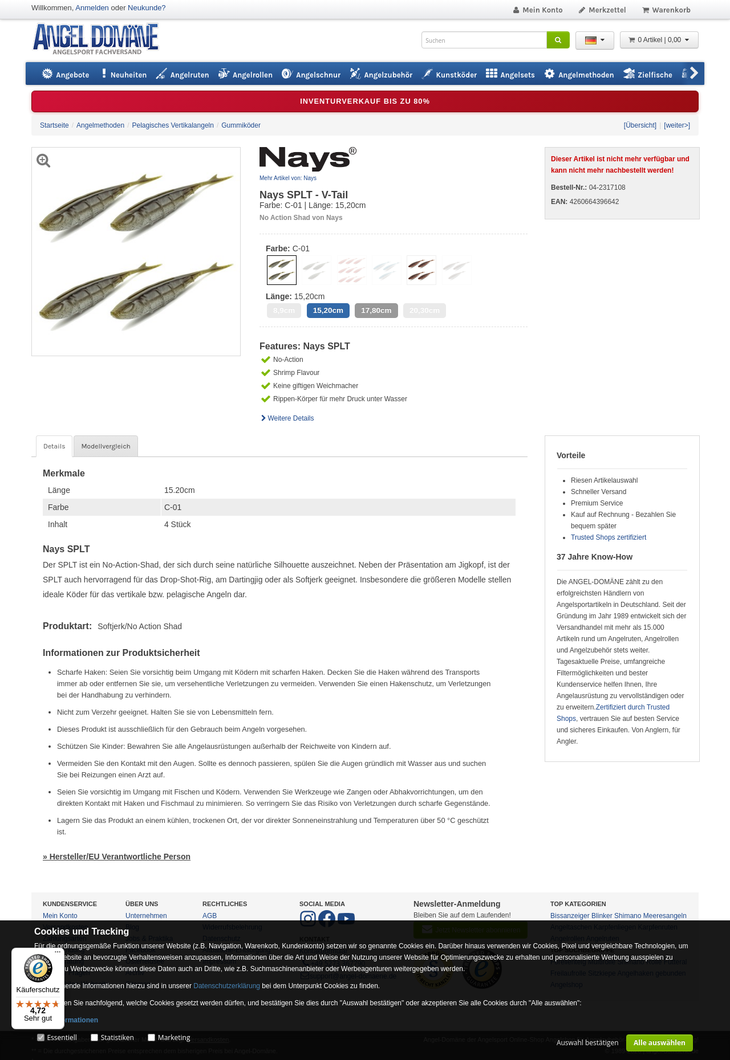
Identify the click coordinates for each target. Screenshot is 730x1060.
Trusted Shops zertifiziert (608, 537)
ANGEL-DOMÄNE (101, 39)
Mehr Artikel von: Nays (288, 178)
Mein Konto (537, 10)
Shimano (627, 916)
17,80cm (376, 310)
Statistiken (117, 1037)
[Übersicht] (640, 125)
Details (54, 446)
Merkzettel (602, 10)
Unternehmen (146, 916)
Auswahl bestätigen (588, 1042)
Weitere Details (286, 418)
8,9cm (284, 310)
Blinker (602, 916)
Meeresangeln (665, 916)
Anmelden (92, 7)
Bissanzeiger (570, 916)
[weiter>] (677, 125)
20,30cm (424, 310)
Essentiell (61, 1037)
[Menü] (57, 954)
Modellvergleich (105, 446)
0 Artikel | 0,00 (659, 40)
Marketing (174, 1037)
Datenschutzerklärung (226, 986)
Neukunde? (147, 7)
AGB (209, 916)
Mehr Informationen (66, 1020)
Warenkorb (666, 10)
